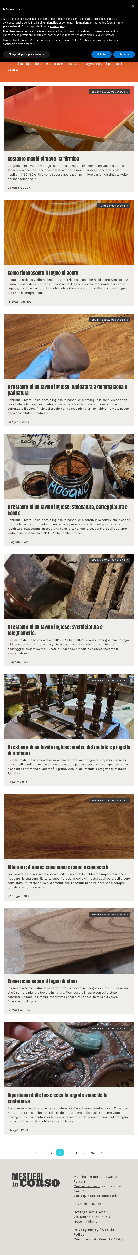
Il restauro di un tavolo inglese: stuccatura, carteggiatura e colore (68, 510)
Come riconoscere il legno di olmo (42, 981)
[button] (133, 6)
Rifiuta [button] (101, 54)
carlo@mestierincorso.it (96, 1196)
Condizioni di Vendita (93, 1239)
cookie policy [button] (57, 26)
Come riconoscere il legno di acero (43, 273)
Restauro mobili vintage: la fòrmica (43, 159)
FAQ (119, 1239)
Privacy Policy (86, 1230)
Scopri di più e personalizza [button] (26, 54)
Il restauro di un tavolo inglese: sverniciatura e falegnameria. (55, 630)
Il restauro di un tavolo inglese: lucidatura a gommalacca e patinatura (67, 390)
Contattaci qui (87, 1186)
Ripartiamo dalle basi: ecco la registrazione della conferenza (57, 1098)
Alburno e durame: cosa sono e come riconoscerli (58, 867)
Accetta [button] (124, 54)
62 (93, 1152)
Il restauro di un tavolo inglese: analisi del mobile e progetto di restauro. (69, 750)
